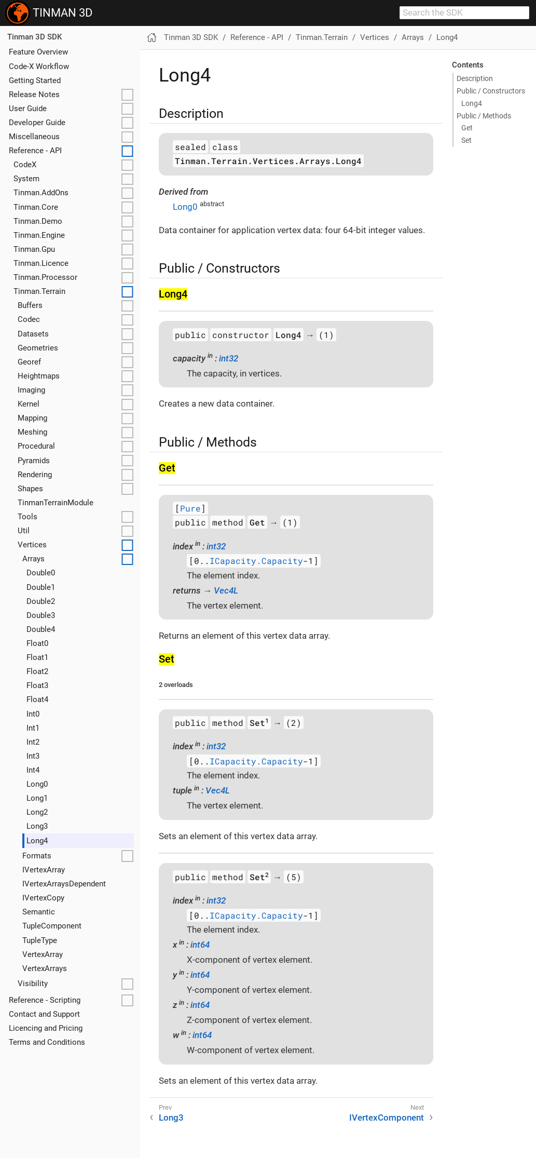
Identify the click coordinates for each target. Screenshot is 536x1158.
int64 (200, 944)
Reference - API (35, 150)
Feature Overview (38, 52)
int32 (228, 358)
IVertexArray (43, 869)
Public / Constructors (491, 91)
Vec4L (226, 590)
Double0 (40, 572)
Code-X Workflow (39, 66)
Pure (190, 508)
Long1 (37, 798)
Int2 (32, 742)
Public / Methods (484, 116)
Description (475, 78)
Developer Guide (37, 122)
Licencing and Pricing (46, 1028)
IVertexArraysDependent (64, 883)
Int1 (32, 728)
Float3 (37, 685)
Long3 (37, 826)
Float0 (37, 643)
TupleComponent (51, 926)
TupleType (39, 940)
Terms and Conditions (47, 1042)
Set (466, 140)
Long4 (37, 840)
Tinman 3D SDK (34, 37)
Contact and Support (44, 1014)
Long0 (37, 784)
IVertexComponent (386, 1117)
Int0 (32, 714)
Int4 (32, 770)
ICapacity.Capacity (256, 561)
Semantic (38, 912)
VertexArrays (44, 968)
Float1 (37, 657)
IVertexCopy (43, 898)
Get (467, 128)
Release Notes (34, 94)
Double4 (40, 629)
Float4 (37, 699)
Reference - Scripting (44, 1000)
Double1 (40, 587)
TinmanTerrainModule (55, 502)
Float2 (37, 671)
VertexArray (42, 954)
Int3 (32, 756)
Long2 (37, 812)
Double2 (40, 601)
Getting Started (35, 80)
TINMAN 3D (48, 13)
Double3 (40, 615)
